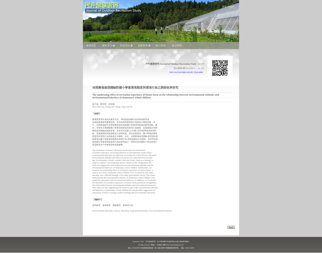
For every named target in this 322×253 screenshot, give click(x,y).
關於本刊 (107, 45)
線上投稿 (161, 45)
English (231, 6)
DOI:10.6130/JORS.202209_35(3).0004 (186, 72)
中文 (224, 6)
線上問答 (177, 45)
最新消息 (91, 45)
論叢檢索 (143, 45)
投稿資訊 (125, 45)
